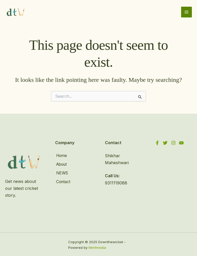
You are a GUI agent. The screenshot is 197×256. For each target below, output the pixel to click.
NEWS (61, 171)
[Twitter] (165, 142)
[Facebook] (157, 142)
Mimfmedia (97, 247)
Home (61, 154)
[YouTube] (182, 142)
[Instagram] (174, 142)
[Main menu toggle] (186, 11)
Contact (62, 179)
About (61, 163)
